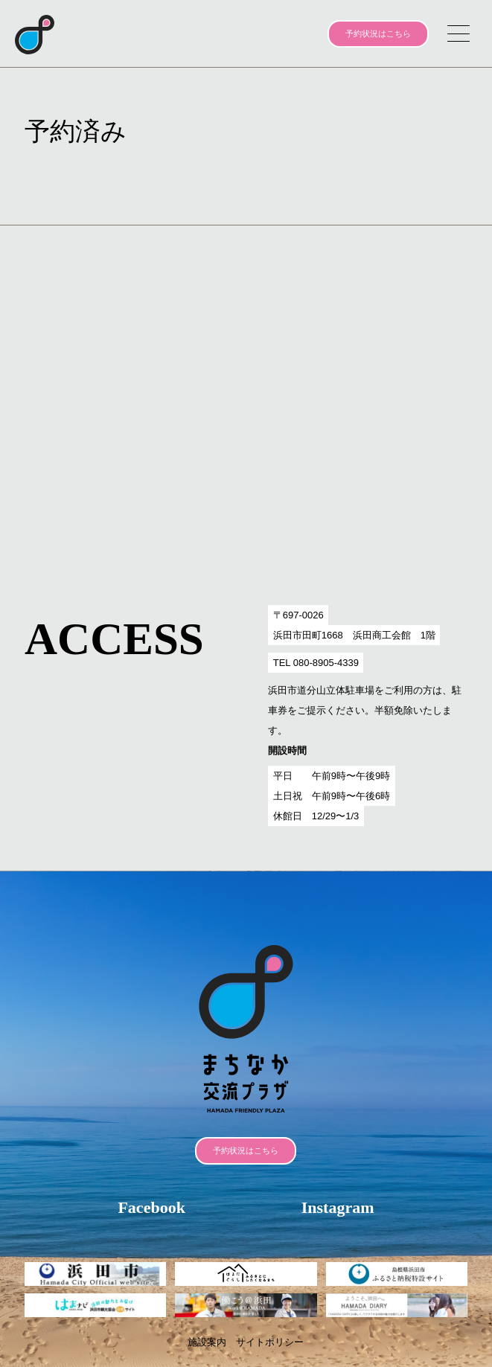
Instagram (337, 1207)
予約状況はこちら (378, 33)
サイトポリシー (270, 1342)
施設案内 (207, 1342)
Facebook (151, 1207)
